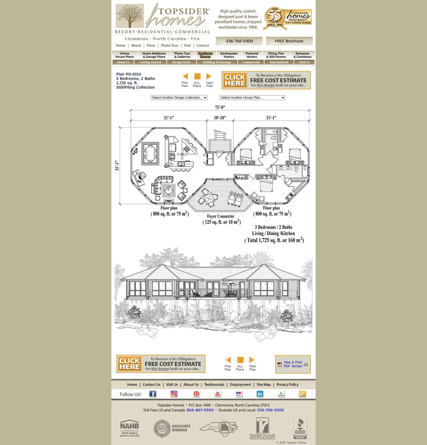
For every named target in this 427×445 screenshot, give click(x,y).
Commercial (251, 62)
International (279, 62)
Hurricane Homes (205, 55)
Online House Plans (124, 55)
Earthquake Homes (229, 55)
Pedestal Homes (252, 55)
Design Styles (181, 62)
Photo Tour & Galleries (182, 55)
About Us (123, 62)
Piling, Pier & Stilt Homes (276, 55)
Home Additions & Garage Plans (154, 55)
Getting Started (150, 62)
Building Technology (217, 62)
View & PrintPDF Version (293, 364)
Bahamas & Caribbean (303, 55)
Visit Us (304, 62)
